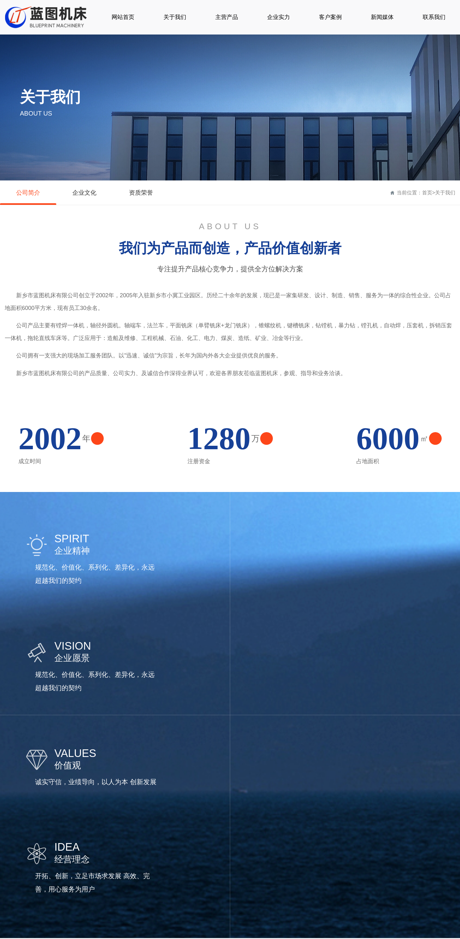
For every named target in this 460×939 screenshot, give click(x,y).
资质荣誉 (141, 192)
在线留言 (348, 854)
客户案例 (201, 828)
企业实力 (238, 828)
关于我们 (445, 192)
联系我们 (349, 828)
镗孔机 (147, 854)
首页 (427, 192)
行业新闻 (274, 854)
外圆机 (147, 865)
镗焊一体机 (152, 844)
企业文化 (84, 192)
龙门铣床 (150, 887)
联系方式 (348, 844)
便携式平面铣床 (157, 876)
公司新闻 (274, 844)
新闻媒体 (275, 828)
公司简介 (28, 192)
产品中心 (151, 828)
